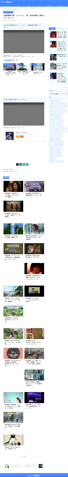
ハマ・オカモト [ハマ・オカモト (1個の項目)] (53, 126)
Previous (4, 69)
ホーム (8, 5)
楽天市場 (26, 136)
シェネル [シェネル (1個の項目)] (61, 118)
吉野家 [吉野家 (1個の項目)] (58, 137)
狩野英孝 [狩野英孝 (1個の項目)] (52, 145)
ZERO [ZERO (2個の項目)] (51, 109)
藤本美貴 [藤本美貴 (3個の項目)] (52, 154)
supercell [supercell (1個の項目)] (62, 107)
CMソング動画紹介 (6, 2)
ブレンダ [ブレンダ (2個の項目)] (52, 129)
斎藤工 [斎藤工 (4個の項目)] (61, 140)
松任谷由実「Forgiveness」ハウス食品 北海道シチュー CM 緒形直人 (12, 214)
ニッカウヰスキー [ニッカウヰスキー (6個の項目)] (59, 123)
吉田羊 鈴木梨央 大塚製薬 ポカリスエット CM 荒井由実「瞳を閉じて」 (33, 381)
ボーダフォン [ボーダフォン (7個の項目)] (53, 132)
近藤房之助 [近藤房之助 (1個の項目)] (52, 156)
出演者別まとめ (49, 5)
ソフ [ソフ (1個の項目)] (51, 123)
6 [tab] (24, 77)
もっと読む (24, 454)
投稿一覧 (18, 5)
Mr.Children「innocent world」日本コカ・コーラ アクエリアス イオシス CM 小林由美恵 (62, 77)
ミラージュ (17, 170)
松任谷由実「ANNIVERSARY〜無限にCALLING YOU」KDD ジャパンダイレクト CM (33, 276)
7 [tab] (26, 77)
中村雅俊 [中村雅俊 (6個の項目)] (52, 137)
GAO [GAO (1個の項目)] (51, 104)
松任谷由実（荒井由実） (8, 169)
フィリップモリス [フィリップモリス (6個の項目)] (63, 126)
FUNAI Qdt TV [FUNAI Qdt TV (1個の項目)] (53, 101)
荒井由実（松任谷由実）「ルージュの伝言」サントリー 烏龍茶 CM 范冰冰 (12, 404)
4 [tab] (22, 77)
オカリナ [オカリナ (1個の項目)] (59, 112)
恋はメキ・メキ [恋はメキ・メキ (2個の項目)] (53, 140)
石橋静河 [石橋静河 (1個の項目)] (52, 148)
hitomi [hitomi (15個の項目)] (57, 104)
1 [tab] (18, 77)
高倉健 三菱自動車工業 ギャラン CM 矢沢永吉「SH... (38, 73)
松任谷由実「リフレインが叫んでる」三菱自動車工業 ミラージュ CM (34, 404)
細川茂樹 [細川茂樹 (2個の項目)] (58, 151)
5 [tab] (23, 77)
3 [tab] (21, 77)
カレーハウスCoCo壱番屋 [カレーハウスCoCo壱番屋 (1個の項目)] (55, 115)
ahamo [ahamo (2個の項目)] (52, 98)
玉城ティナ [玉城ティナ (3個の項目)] (59, 145)
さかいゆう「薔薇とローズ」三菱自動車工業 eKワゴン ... (10, 73)
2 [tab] (19, 77)
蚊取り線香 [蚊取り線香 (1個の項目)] (59, 154)
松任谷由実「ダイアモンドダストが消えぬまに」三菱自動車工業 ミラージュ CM (12, 257)
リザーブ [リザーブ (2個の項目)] (58, 134)
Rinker (20, 133)
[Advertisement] (23, 88)
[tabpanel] (9, 69)
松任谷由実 (6, 170)
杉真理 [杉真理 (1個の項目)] (61, 143)
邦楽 (29, 5)
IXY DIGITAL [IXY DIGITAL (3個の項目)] (64, 104)
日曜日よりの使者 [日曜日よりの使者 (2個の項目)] (54, 143)
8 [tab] (27, 77)
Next (43, 69)
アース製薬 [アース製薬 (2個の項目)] (52, 112)
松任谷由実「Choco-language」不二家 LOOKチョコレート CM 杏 (34, 341)
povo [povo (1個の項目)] (51, 107)
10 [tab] (30, 77)
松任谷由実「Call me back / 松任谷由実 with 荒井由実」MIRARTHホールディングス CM (12, 361)
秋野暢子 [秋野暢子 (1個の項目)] (58, 148)
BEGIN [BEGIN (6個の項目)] (57, 98)
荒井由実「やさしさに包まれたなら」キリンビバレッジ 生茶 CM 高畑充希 (12, 299)
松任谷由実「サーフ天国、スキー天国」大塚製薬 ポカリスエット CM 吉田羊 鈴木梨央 (34, 361)
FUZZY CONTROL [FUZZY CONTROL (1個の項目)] (62, 101)
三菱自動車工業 (12, 170)
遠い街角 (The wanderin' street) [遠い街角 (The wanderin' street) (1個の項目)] (56, 159)
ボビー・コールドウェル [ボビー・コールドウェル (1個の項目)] (61, 129)
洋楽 (39, 5)
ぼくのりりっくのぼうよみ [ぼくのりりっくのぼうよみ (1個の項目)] (61, 109)
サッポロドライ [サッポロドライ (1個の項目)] (53, 118)
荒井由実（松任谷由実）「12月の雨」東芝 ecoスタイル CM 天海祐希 (33, 237)
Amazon (19, 136)
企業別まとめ (59, 5)
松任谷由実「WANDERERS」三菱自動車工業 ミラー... (24, 73)
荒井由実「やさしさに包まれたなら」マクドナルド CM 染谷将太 (12, 341)
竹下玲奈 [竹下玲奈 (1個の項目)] (52, 151)
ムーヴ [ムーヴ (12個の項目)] (52, 134)
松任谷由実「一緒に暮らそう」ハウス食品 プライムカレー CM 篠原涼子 (13, 194)
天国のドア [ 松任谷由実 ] (21, 132)
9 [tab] (28, 77)
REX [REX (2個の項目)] (56, 107)
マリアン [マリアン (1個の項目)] (60, 132)
